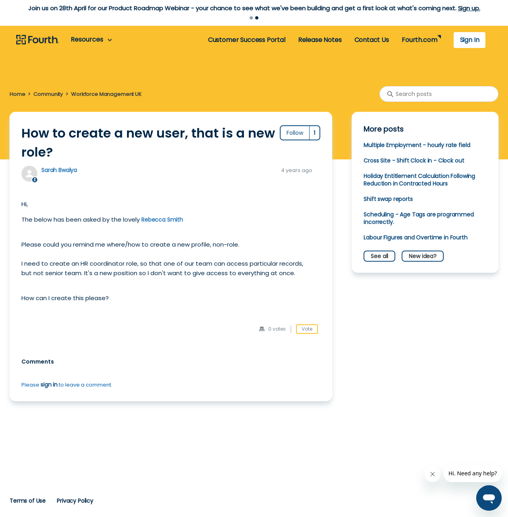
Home (17, 94)
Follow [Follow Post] (295, 133)
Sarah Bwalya (59, 170)
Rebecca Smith (162, 220)
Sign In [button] (469, 39)
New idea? (423, 256)
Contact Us (371, 39)
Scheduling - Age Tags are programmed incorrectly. (418, 218)
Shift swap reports (388, 199)
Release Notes (320, 39)
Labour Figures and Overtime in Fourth (415, 237)
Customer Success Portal (246, 39)
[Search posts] (438, 94)
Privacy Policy (75, 501)
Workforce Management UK (106, 94)
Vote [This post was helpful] (307, 329)
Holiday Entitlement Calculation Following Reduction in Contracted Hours (419, 180)
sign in (49, 385)
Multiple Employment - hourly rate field (417, 145)
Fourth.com (419, 39)
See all (379, 256)
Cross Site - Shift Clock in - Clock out (414, 161)
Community (48, 94)
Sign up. (469, 8)
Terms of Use (28, 501)
